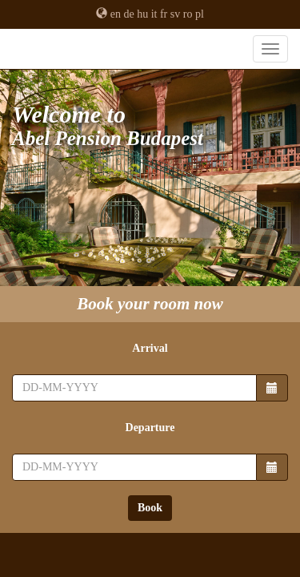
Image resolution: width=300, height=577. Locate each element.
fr (163, 14)
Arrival (149, 348)
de (128, 14)
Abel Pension (150, 57)
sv (175, 14)
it (154, 14)
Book (150, 508)
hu (142, 14)
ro (188, 14)
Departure (150, 428)
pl (199, 14)
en (115, 14)
